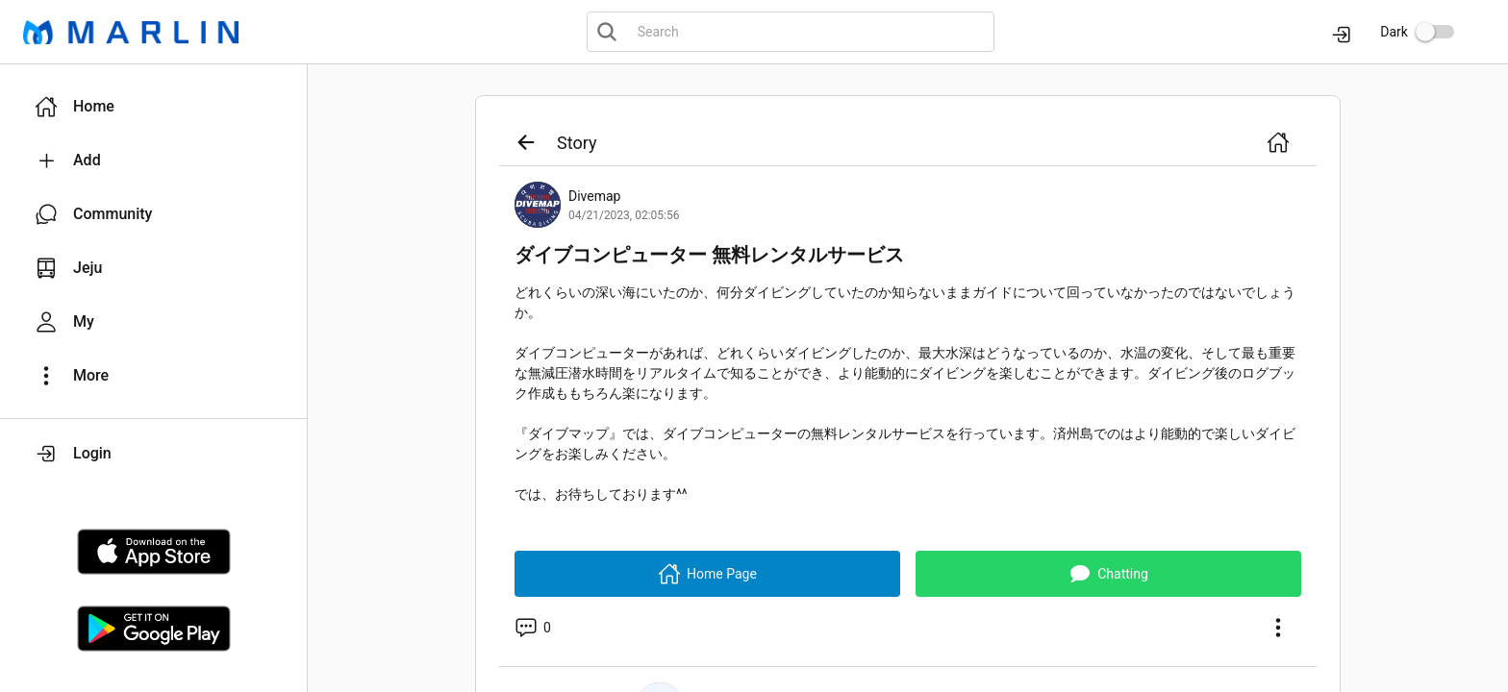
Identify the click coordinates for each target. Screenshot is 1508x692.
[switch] (1435, 31)
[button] (153, 107)
